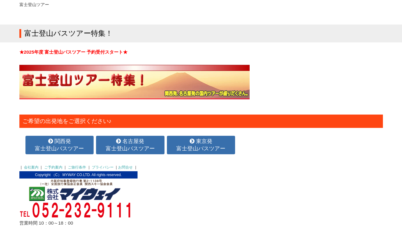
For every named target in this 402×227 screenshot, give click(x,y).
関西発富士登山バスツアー (59, 145)
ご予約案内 (53, 167)
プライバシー (103, 167)
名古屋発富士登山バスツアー (130, 145)
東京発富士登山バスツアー (200, 145)
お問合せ (125, 167)
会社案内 (31, 167)
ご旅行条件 (77, 167)
